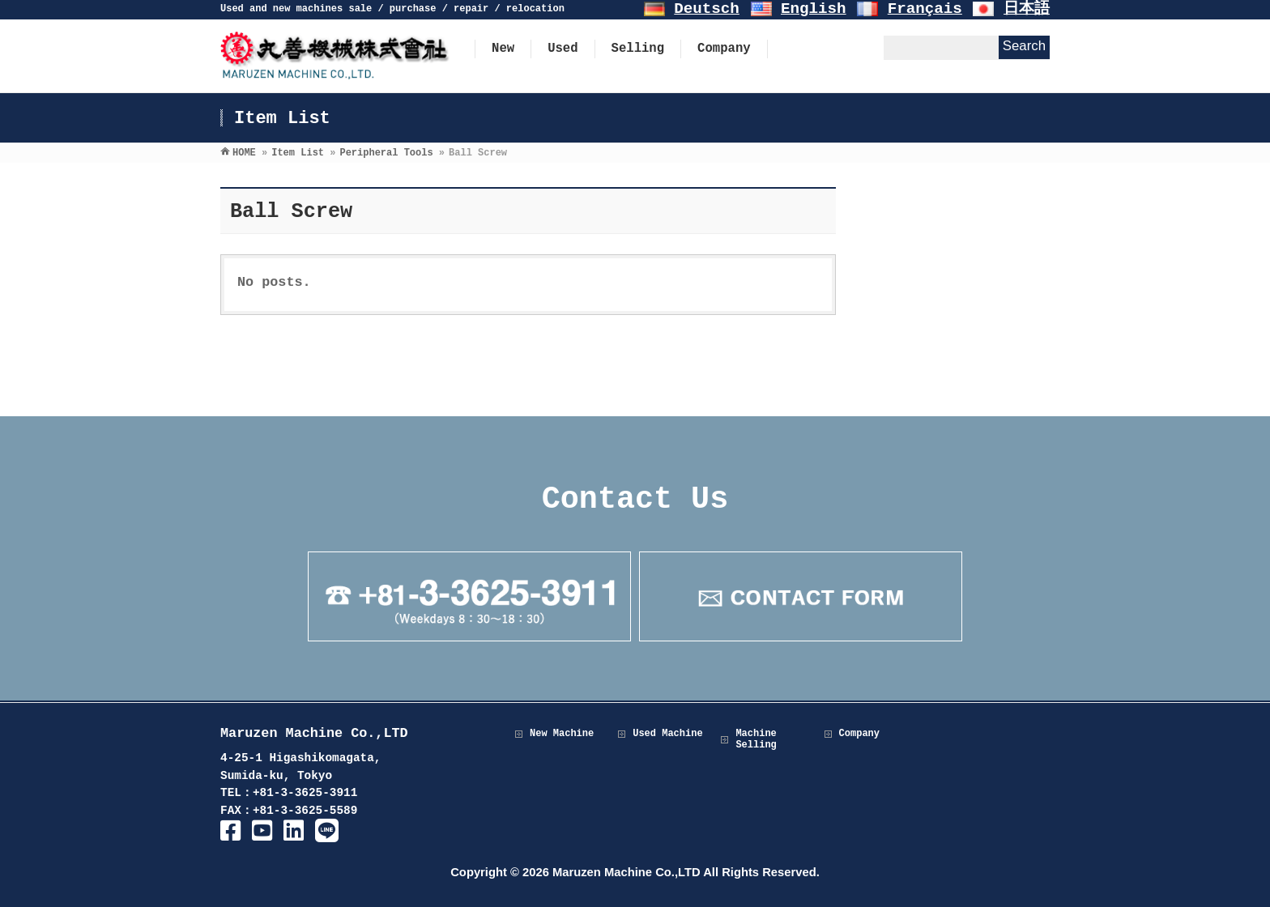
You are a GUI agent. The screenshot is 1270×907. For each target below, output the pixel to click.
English (813, 9)
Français (925, 9)
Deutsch (706, 9)
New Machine (562, 733)
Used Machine (667, 733)
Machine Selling (755, 739)
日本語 (1027, 9)
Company (859, 733)
